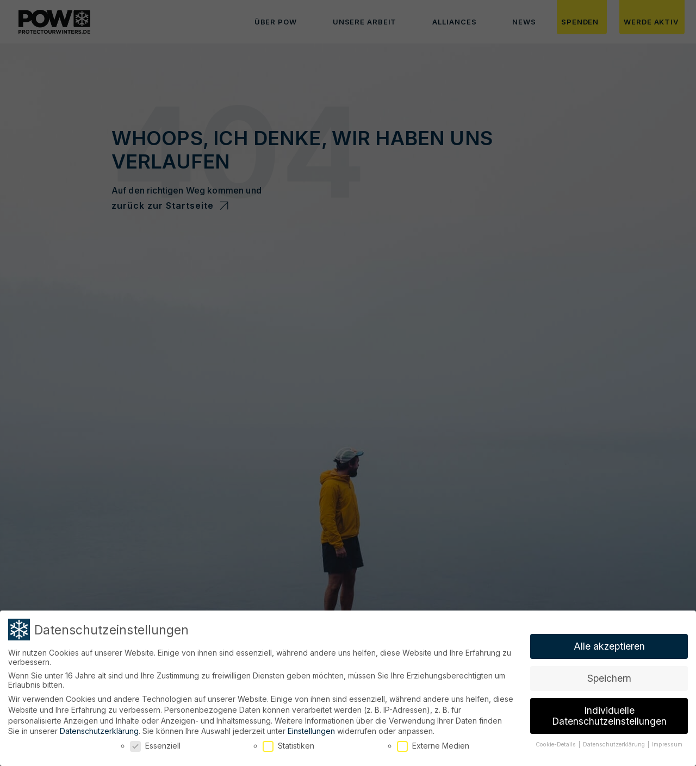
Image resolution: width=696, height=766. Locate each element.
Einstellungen (311, 725)
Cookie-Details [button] (556, 738)
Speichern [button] (609, 672)
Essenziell (155, 739)
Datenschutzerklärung (99, 725)
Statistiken (288, 739)
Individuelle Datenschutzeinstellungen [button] (609, 710)
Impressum (667, 738)
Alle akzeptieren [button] (609, 640)
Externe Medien (433, 739)
